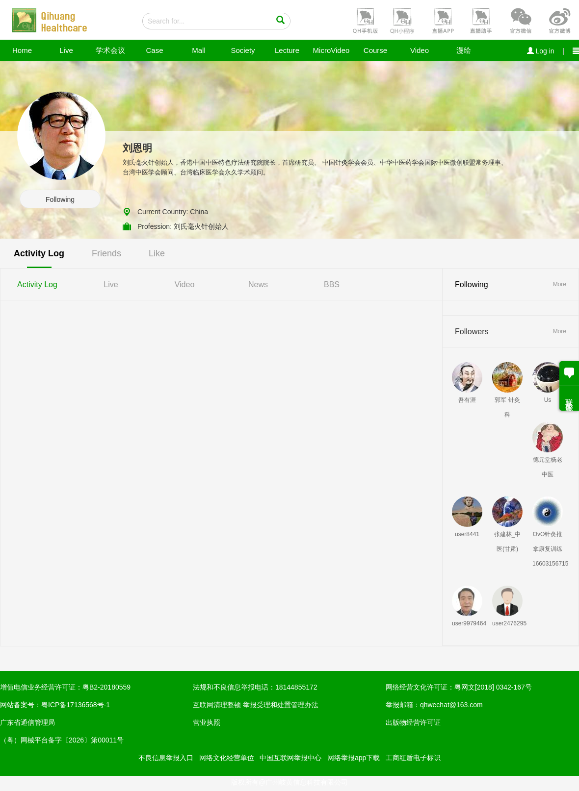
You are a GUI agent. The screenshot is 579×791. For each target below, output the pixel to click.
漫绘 (463, 50)
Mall (199, 50)
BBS (332, 284)
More (559, 284)
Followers (471, 331)
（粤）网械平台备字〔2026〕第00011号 (62, 740)
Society (243, 50)
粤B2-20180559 (106, 687)
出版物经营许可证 (413, 722)
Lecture (287, 50)
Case (154, 50)
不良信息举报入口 (165, 758)
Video (419, 50)
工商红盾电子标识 (413, 758)
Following (60, 199)
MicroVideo (331, 50)
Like (157, 253)
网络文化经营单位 (226, 758)
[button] (364, 20)
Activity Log (39, 253)
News (258, 284)
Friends (106, 253)
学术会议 (110, 50)
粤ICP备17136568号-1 (75, 705)
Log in (540, 51)
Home (22, 50)
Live (66, 50)
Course (375, 50)
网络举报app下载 (353, 758)
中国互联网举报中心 (290, 758)
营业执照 (206, 722)
